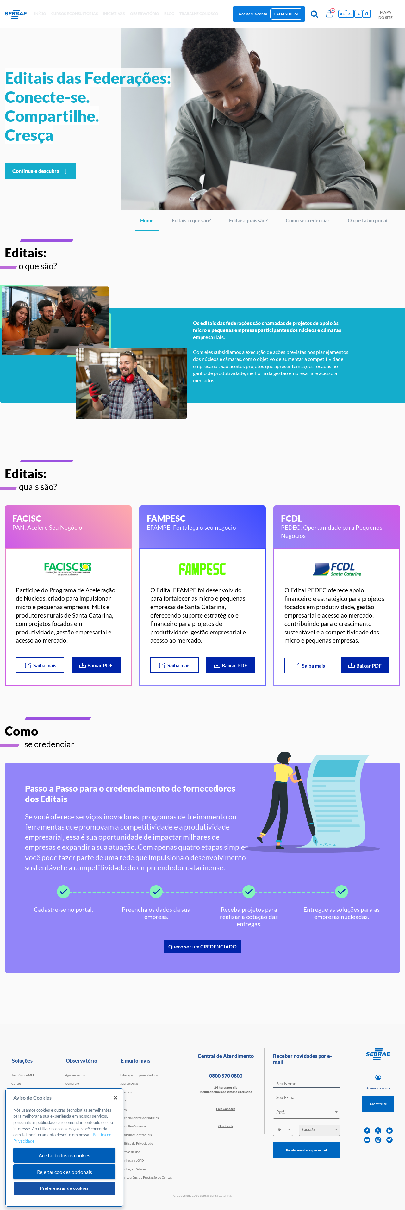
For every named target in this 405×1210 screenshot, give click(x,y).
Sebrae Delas (129, 1083)
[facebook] (367, 1130)
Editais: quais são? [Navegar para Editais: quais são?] (248, 220)
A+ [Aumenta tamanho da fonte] (342, 13)
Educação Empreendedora (139, 1075)
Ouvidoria (225, 1126)
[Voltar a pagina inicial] (18, 14)
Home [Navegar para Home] (146, 220)
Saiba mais (40, 665)
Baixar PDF (96, 665)
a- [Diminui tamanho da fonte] (350, 13)
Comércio (72, 1083)
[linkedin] (389, 1130)
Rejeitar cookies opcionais (64, 1172)
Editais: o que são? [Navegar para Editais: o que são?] (191, 220)
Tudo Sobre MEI (22, 1075)
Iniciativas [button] (114, 13)
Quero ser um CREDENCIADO (202, 946)
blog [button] (169, 13)
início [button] (40, 13)
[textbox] (309, 1112)
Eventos (126, 1092)
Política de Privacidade (136, 1143)
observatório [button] (144, 13)
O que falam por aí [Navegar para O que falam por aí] (367, 220)
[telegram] (389, 1140)
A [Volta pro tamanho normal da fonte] (358, 13)
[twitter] (378, 1130)
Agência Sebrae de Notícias (139, 1118)
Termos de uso (130, 1152)
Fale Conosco (225, 1109)
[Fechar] (115, 1098)
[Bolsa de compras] (329, 14)
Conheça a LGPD (132, 1160)
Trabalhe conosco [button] (198, 13)
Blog (123, 1109)
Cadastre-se (286, 13)
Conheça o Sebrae (133, 1169)
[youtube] (367, 1140)
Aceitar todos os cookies (64, 1155)
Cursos (16, 1083)
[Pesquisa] (314, 14)
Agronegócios (75, 1075)
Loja (123, 1100)
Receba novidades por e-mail (306, 1150)
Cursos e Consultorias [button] (74, 13)
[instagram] (378, 1140)
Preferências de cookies (64, 1188)
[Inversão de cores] (367, 14)
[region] (64, 1147)
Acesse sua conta (253, 13)
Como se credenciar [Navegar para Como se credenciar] (308, 220)
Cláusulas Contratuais (136, 1135)
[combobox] (306, 1113)
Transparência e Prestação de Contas (146, 1177)
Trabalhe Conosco (133, 1126)
